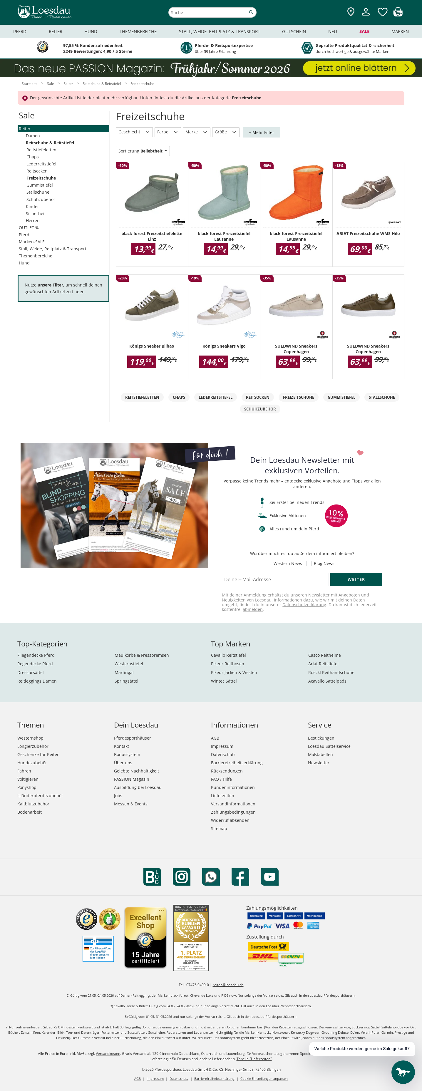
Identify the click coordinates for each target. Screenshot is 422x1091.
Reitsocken (37, 171)
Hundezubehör (32, 762)
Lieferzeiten (222, 795)
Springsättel (126, 681)
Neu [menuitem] (332, 31)
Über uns (123, 762)
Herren (33, 220)
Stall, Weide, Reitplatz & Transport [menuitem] (219, 31)
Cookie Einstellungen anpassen (264, 1078)
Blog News (324, 563)
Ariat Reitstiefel (323, 663)
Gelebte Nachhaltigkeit (136, 771)
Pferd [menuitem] (19, 31)
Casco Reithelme (324, 655)
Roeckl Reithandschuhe (331, 672)
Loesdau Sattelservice (329, 746)
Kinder (32, 206)
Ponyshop (26, 787)
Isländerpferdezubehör (40, 795)
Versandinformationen (233, 804)
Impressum (222, 746)
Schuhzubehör (40, 199)
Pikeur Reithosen (227, 663)
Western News (288, 563)
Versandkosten (108, 1053)
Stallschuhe (37, 192)
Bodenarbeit (29, 812)
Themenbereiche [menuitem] (138, 31)
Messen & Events (131, 804)
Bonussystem (127, 754)
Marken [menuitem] (400, 31)
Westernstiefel (129, 663)
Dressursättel (30, 672)
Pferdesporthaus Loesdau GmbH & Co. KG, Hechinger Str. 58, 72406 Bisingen (218, 1069)
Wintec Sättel (224, 681)
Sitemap (219, 828)
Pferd (24, 234)
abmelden (253, 609)
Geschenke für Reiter (38, 754)
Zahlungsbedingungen (233, 812)
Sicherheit (36, 213)
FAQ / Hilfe (221, 779)
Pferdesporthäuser (132, 738)
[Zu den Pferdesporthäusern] (350, 12)
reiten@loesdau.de (228, 984)
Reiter (25, 128)
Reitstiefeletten (41, 149)
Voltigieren (27, 779)
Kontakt (121, 746)
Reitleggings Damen (37, 681)
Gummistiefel (39, 185)
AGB (215, 738)
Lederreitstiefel (41, 164)
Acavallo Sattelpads (327, 681)
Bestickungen (321, 738)
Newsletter (318, 762)
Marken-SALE (32, 241)
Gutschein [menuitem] (294, 31)
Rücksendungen (227, 771)
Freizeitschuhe (41, 178)
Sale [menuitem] (364, 31)
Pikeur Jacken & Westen (234, 672)
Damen (33, 135)
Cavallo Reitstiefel (228, 655)
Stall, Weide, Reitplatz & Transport (52, 249)
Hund (24, 263)
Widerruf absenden (230, 820)
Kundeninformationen (233, 787)
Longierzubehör (32, 746)
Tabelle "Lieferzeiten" (254, 1058)
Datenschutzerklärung (304, 604)
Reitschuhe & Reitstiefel (50, 142)
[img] (398, 15)
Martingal (124, 672)
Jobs (118, 795)
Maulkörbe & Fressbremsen (142, 655)
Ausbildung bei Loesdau (138, 787)
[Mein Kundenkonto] (366, 16)
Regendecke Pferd (35, 663)
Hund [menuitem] (90, 31)
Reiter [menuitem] (55, 31)
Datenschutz (223, 754)
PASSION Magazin (131, 779)
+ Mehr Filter (261, 132)
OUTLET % (29, 227)
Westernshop (30, 738)
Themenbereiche (35, 256)
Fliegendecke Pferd (36, 655)
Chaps (32, 157)
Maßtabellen (320, 754)
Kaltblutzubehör (33, 804)
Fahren (24, 771)
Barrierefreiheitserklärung (237, 762)
